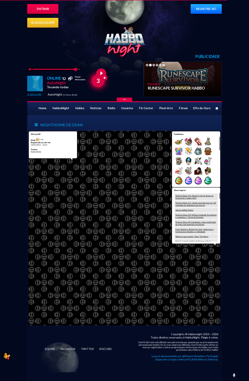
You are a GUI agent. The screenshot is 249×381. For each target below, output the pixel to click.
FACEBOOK (67, 348)
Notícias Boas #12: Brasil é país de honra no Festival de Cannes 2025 (194, 196)
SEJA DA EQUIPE (43, 22)
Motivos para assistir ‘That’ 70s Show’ (192, 236)
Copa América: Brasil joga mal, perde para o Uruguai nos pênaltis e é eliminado (194, 230)
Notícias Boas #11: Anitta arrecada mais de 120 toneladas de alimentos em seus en (195, 204)
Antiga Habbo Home (184, 210)
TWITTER (87, 348)
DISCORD (105, 348)
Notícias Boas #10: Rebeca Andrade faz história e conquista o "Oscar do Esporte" (196, 216)
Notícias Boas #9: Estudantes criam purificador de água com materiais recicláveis (195, 223)
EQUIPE (50, 348)
